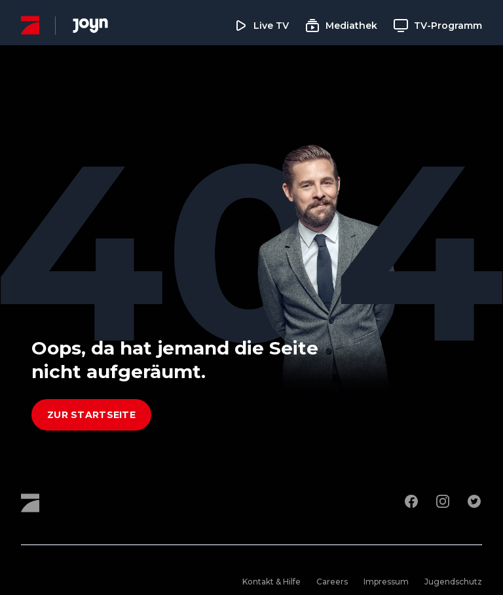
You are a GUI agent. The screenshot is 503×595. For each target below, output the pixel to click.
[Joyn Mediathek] (90, 25)
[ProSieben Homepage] (30, 25)
